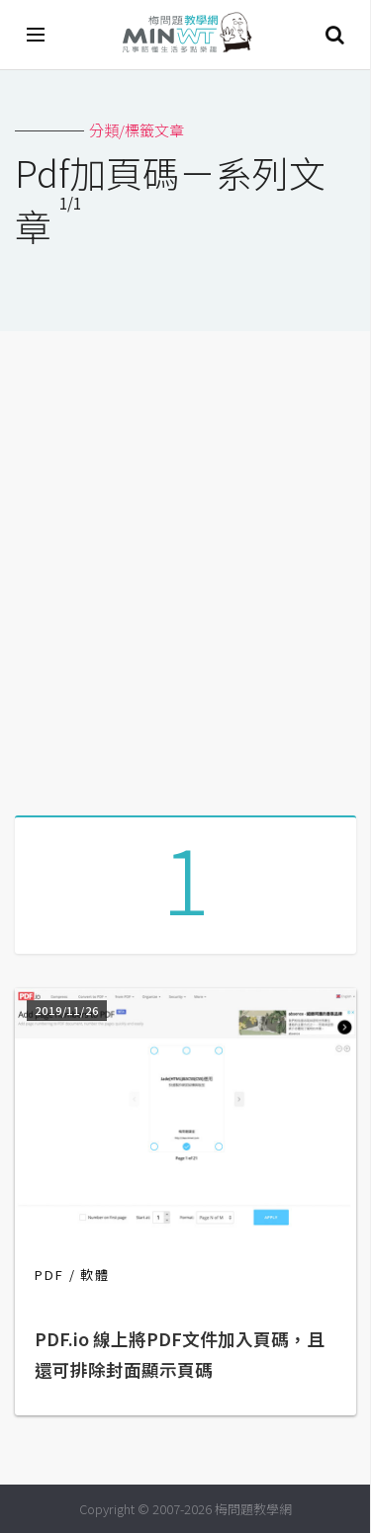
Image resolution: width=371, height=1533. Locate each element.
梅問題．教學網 (186, 35)
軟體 (95, 1274)
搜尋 (334, 34)
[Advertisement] (185, 566)
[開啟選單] (36, 34)
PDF (49, 1274)
